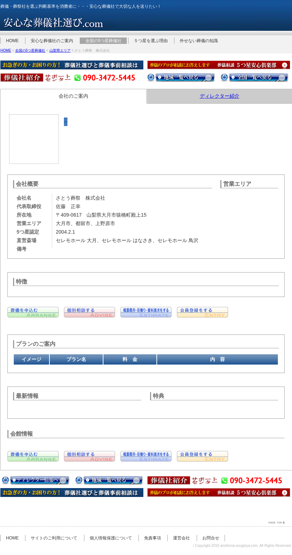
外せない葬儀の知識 (199, 40)
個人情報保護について (111, 538)
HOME (12, 40)
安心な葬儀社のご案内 (52, 40)
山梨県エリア (60, 50)
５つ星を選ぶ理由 (151, 40)
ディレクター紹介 (219, 96)
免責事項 (152, 538)
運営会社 (181, 538)
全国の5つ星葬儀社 (103, 40)
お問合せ (210, 538)
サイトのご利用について (54, 538)
